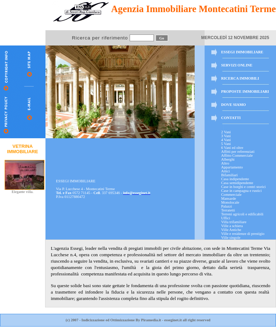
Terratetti (228, 210)
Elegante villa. (24, 190)
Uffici (225, 218)
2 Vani (226, 132)
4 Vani (226, 140)
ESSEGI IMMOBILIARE (242, 52)
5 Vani (226, 144)
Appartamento (232, 167)
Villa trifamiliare (234, 222)
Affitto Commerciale (237, 155)
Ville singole (230, 238)
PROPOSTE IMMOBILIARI (245, 91)
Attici (225, 171)
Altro (225, 163)
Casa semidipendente (237, 183)
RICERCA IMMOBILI (240, 78)
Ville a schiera (232, 226)
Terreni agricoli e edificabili (242, 214)
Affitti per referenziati (238, 152)
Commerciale (231, 195)
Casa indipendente (235, 179)
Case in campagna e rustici (241, 191)
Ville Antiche (231, 230)
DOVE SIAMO (233, 105)
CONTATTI (231, 118)
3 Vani (226, 136)
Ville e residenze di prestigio (243, 234)
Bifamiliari (229, 175)
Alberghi (228, 159)
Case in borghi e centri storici (243, 187)
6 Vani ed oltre (232, 148)
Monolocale (230, 202)
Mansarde (228, 198)
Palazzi (226, 206)
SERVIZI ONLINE (237, 65)
